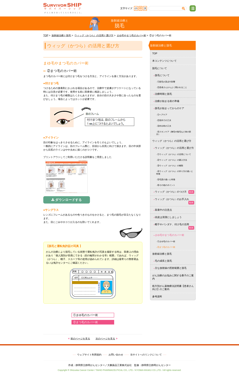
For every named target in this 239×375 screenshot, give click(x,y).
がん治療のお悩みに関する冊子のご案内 (173, 277)
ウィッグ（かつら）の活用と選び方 (93, 35)
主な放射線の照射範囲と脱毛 (171, 268)
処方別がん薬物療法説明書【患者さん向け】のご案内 (173, 287)
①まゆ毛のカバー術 (85, 315)
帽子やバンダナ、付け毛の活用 (174, 226)
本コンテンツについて (164, 60)
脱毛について (159, 68)
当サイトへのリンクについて (146, 354)
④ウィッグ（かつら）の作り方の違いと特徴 (174, 172)
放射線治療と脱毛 (61, 35)
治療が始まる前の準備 (167, 101)
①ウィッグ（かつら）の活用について (174, 154)
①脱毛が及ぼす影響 (166, 82)
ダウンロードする (66, 200)
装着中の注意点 (163, 210)
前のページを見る (80, 338)
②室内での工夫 (164, 120)
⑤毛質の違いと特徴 (166, 179)
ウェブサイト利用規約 (89, 354)
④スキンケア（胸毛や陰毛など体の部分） (173, 133)
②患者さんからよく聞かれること (172, 87)
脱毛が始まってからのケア (169, 108)
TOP (45, 35)
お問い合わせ (116, 354)
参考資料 (157, 296)
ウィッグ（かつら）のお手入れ (174, 201)
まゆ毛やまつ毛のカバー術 (131, 35)
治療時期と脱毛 (163, 94)
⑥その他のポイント (166, 185)
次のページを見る (105, 338)
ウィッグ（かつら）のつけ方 (174, 192)
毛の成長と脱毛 (163, 261)
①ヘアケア (162, 115)
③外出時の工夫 (164, 126)
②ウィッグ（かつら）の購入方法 (172, 160)
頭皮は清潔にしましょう (168, 217)
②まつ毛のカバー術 (85, 322)
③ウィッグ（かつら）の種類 (170, 165)
